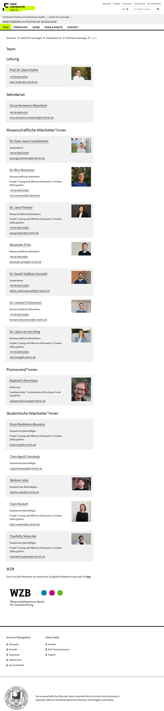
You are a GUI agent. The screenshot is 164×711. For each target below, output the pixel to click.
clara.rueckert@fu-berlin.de (23, 516)
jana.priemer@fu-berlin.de (23, 229)
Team (5, 27)
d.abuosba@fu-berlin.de (22, 437)
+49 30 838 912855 (18, 151)
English (51, 646)
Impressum (127, 3)
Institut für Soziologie (60, 17)
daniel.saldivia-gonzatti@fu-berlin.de (28, 286)
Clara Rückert (19, 496)
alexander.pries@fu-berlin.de (24, 257)
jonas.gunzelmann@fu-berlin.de (26, 155)
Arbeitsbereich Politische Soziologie (29, 22)
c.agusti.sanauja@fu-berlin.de (25, 461)
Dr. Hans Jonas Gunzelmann (29, 139)
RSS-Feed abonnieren (58, 641)
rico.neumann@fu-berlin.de (23, 192)
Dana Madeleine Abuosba (27, 418)
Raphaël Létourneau (24, 374)
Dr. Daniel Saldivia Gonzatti (28, 269)
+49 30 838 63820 (18, 252)
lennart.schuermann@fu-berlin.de (26, 314)
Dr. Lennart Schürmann (25, 298)
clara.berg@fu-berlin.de (21, 351)
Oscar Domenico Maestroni (28, 104)
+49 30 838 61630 (18, 111)
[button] (125, 9)
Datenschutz (139, 3)
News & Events (54, 27)
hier (88, 568)
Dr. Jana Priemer (21, 204)
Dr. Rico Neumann (22, 168)
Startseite (106, 3)
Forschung (20, 27)
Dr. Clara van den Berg (25, 326)
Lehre (36, 27)
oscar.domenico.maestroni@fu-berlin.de (30, 116)
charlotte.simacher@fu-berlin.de (26, 548)
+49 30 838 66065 (18, 76)
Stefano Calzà (19, 473)
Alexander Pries (20, 241)
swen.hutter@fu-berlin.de (22, 81)
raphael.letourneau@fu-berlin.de (26, 394)
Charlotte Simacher (23, 528)
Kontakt (116, 3)
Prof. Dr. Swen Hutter (24, 69)
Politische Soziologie (76, 37)
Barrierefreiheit (154, 3)
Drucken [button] (52, 635)
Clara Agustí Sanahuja (25, 450)
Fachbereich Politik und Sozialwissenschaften (24, 17)
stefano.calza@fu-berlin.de (23, 484)
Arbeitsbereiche (54, 37)
